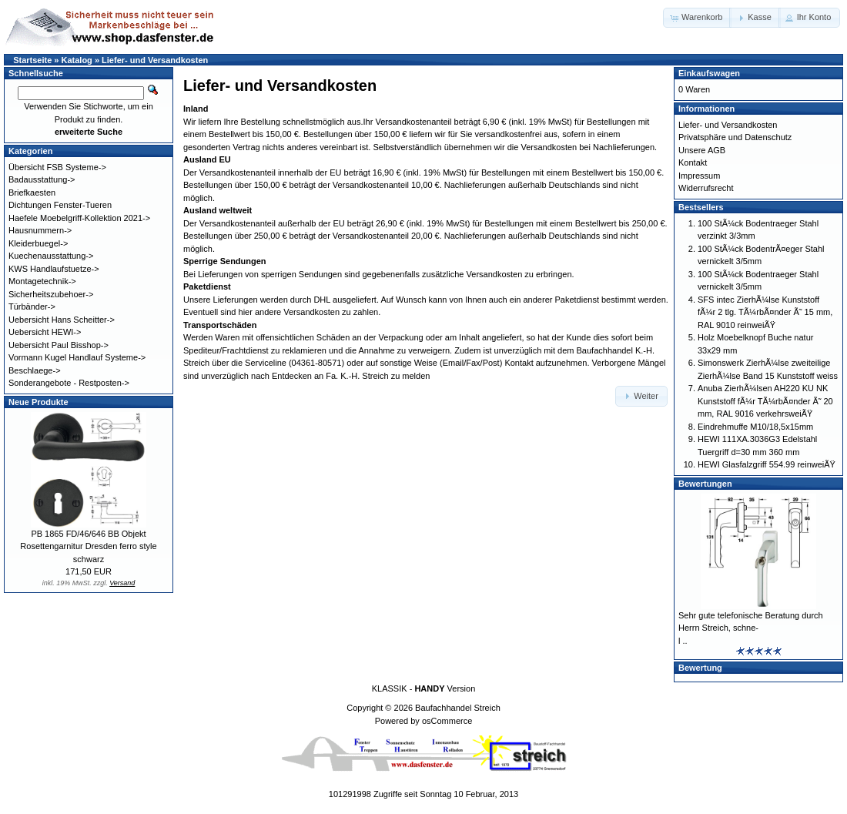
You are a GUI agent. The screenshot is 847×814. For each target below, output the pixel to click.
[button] (697, 18)
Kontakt (692, 162)
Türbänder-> (31, 306)
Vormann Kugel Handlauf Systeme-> (77, 357)
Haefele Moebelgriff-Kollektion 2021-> (79, 218)
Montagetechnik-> (42, 281)
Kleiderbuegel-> (38, 243)
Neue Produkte (38, 402)
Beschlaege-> (34, 370)
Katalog (77, 60)
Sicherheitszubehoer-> (50, 294)
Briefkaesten (31, 192)
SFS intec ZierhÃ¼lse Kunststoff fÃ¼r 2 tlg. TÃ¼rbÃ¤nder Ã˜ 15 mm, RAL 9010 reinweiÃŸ (765, 312)
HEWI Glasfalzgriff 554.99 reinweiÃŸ (766, 464)
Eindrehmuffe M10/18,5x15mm (755, 426)
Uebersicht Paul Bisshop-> (58, 345)
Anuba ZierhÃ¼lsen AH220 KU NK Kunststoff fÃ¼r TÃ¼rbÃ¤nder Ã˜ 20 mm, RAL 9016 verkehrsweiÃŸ (765, 401)
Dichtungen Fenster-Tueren (60, 204)
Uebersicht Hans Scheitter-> (61, 319)
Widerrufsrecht (706, 188)
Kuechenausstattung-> (50, 255)
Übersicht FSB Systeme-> (57, 167)
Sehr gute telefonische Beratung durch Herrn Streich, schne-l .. (750, 628)
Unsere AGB (701, 150)
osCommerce (447, 720)
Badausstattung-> (41, 179)
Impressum (699, 175)
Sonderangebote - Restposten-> (68, 382)
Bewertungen (705, 483)
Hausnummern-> (40, 230)
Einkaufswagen (709, 73)
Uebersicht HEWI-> (44, 332)
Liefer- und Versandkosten (155, 60)
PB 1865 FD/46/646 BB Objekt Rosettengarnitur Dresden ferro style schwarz (88, 546)
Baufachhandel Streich (457, 707)
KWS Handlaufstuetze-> (53, 268)
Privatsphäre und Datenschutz (735, 137)
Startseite (32, 60)
